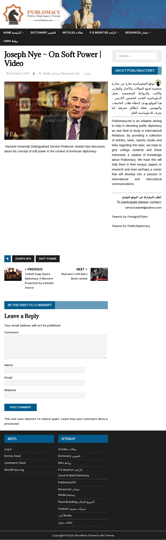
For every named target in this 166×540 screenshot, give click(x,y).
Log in (8, 449)
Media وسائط (51, 73)
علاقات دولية (65, 522)
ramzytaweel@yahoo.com (143, 207)
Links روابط (10, 41)
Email (8, 377)
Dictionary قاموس (43, 33)
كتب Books (65, 515)
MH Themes (107, 535)
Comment (11, 332)
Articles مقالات (72, 33)
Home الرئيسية (12, 33)
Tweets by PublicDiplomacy (131, 225)
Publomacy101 (67, 482)
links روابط (64, 463)
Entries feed (12, 456)
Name (9, 365)
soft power (47, 259)
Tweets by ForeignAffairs (130, 216)
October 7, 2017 (20, 73)
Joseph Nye (23, 259)
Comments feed (15, 463)
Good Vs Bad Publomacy (73, 475)
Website (10, 390)
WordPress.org (14, 470)
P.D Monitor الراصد (103, 33)
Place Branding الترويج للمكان (76, 502)
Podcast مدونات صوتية (72, 508)
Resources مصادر (136, 33)
